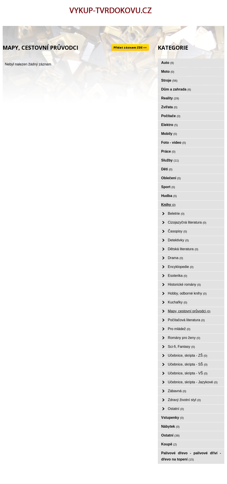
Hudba (169, 196)
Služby (170, 160)
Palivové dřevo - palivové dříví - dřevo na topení (191, 456)
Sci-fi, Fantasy (181, 346)
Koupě (169, 444)
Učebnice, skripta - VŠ (187, 373)
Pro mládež (179, 329)
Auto (167, 63)
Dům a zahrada (176, 89)
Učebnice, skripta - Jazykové (192, 382)
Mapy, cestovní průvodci (189, 311)
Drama (175, 258)
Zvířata (169, 107)
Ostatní (176, 409)
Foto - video (173, 142)
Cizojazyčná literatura (187, 222)
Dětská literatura (183, 249)
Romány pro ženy (184, 338)
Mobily (169, 134)
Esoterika (177, 275)
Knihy (168, 205)
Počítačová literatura (186, 320)
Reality (170, 98)
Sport (168, 187)
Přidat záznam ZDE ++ (130, 47)
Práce (168, 151)
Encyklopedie (181, 267)
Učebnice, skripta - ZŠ (187, 355)
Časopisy (177, 231)
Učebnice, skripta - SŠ (187, 364)
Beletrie (176, 213)
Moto (167, 71)
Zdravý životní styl (184, 400)
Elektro (169, 125)
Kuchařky (177, 302)
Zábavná (177, 391)
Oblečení (171, 178)
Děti (166, 169)
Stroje (169, 80)
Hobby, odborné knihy (187, 293)
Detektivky (178, 240)
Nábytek (170, 426)
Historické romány (184, 284)
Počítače (170, 116)
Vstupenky (172, 417)
